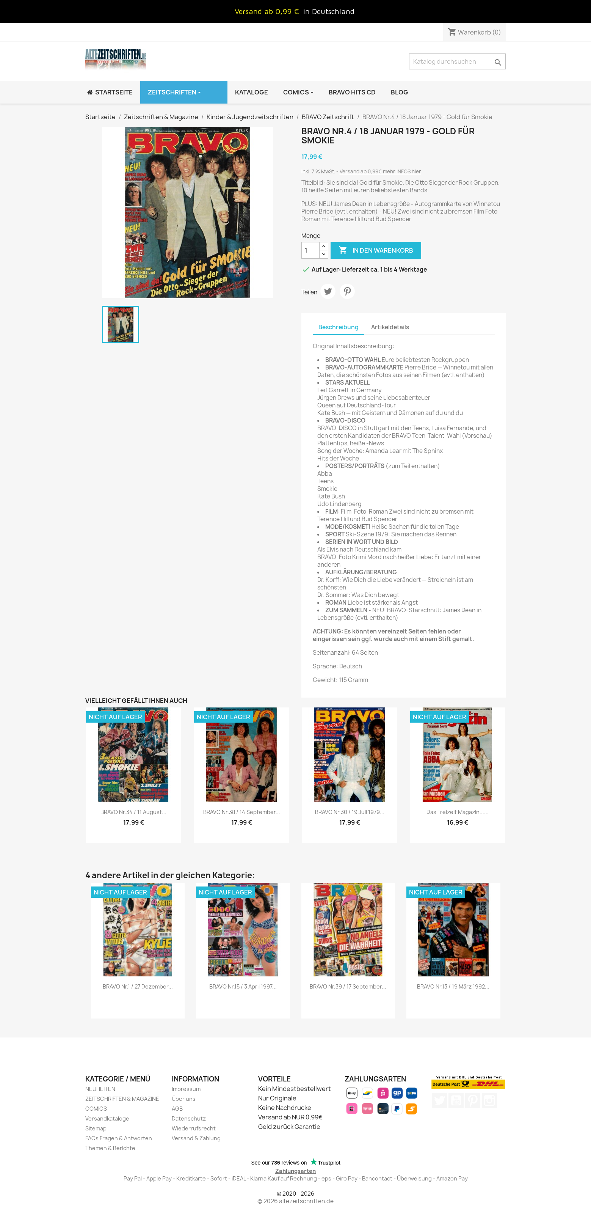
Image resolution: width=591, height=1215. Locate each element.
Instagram (489, 1100)
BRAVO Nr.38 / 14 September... (241, 812)
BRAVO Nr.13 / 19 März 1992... (453, 986)
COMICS (96, 1108)
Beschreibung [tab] (338, 327)
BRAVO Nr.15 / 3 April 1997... (243, 986)
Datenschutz (189, 1118)
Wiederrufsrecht (194, 1128)
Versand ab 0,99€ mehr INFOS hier (380, 171)
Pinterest (347, 291)
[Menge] (310, 250)
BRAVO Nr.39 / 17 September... (348, 986)
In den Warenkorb (376, 250)
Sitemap (96, 1128)
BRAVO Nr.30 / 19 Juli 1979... (349, 812)
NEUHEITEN (100, 1088)
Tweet (327, 291)
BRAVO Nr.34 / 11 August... (133, 812)
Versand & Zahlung (196, 1138)
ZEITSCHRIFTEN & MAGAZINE (122, 1098)
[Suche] (457, 61)
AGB (177, 1108)
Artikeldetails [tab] (390, 327)
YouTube (456, 1100)
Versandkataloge (107, 1118)
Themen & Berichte (110, 1148)
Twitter (439, 1100)
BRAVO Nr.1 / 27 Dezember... (138, 986)
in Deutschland (328, 11)
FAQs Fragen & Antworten (118, 1138)
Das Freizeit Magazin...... (457, 812)
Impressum (186, 1088)
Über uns (184, 1098)
